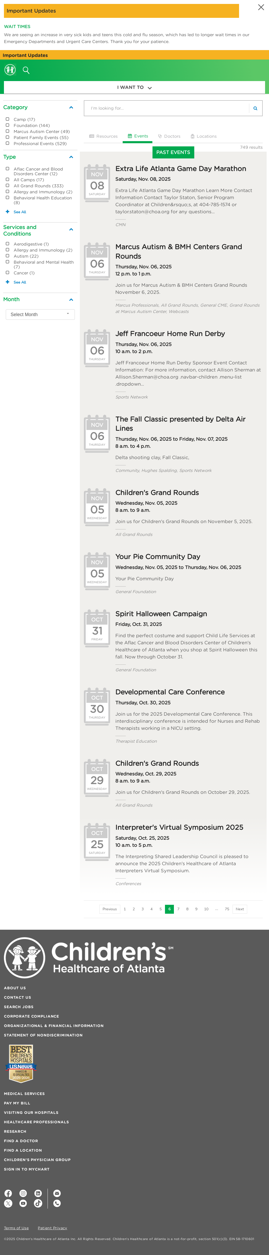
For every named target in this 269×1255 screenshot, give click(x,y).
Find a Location (23, 1150)
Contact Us (17, 997)
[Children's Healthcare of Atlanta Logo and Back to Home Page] (10, 66)
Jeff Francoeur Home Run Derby (170, 333)
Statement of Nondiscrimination (43, 1035)
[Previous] (109, 909)
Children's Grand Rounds (157, 492)
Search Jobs (18, 1006)
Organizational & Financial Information (54, 1025)
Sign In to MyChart (26, 1169)
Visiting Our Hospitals (31, 1112)
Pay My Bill (17, 1103)
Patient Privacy (52, 1228)
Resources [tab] (103, 136)
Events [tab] (137, 136)
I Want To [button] (134, 87)
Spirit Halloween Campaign (161, 614)
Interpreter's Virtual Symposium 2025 (179, 827)
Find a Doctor (21, 1141)
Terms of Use (16, 1228)
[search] (255, 108)
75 (227, 909)
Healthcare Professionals (36, 1122)
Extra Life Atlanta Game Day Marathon (180, 168)
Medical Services (24, 1093)
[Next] (239, 909)
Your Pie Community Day (157, 556)
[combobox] (40, 314)
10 (206, 909)
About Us (15, 988)
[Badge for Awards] (21, 1064)
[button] (260, 7)
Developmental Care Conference (170, 692)
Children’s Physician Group (37, 1159)
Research (15, 1131)
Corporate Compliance (31, 1016)
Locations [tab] (203, 136)
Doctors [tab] (168, 136)
